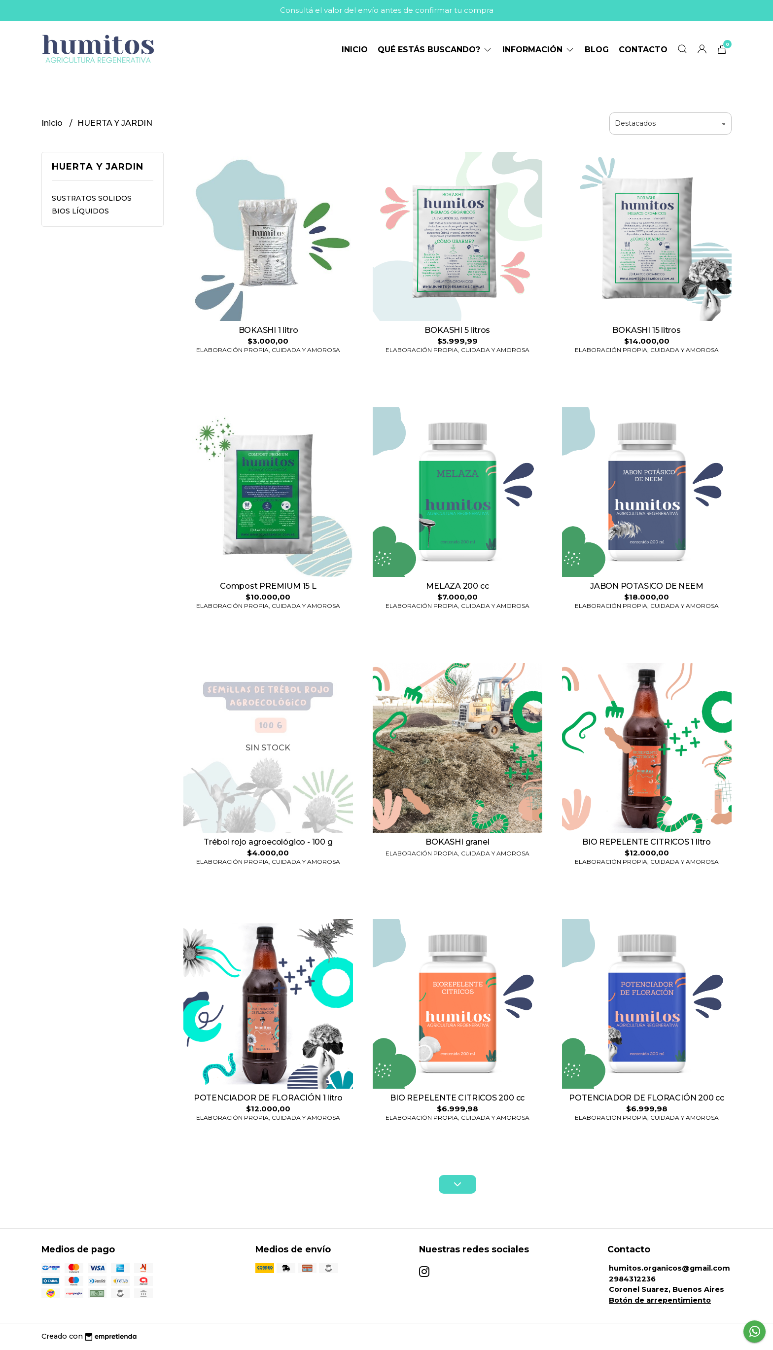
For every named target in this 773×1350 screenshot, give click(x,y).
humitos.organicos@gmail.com (669, 1268)
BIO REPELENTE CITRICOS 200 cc (457, 1097)
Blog (597, 49)
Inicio (355, 49)
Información (538, 49)
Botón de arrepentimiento (660, 1300)
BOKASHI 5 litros (457, 330)
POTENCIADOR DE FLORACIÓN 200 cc (646, 1097)
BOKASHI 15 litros (646, 330)
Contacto (643, 49)
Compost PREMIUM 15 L (268, 586)
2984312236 (632, 1279)
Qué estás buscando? (435, 49)
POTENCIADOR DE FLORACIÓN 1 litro (268, 1097)
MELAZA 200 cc (457, 586)
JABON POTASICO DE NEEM (646, 586)
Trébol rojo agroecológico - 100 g (268, 842)
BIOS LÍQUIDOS (80, 211)
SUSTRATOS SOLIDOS (92, 198)
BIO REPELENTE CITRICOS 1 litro (646, 842)
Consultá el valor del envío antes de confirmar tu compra (386, 10)
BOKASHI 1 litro (268, 330)
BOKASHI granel (457, 842)
